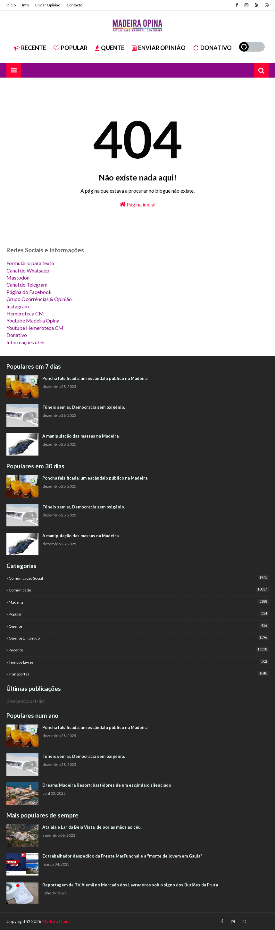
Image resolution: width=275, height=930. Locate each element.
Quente (109, 47)
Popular (71, 47)
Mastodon (17, 277)
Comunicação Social (139, 578)
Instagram (17, 306)
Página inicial (137, 204)
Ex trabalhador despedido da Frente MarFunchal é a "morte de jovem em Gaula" (122, 856)
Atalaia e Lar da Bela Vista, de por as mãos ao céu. (92, 827)
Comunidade (139, 589)
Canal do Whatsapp (27, 270)
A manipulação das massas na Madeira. (81, 436)
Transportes (139, 673)
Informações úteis (26, 342)
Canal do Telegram (26, 284)
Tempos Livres (139, 662)
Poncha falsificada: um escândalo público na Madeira (94, 378)
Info (25, 5)
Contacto (74, 5)
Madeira (139, 602)
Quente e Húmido (139, 638)
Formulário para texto (30, 263)
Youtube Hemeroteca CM (34, 328)
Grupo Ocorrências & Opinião (39, 299)
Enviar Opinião (47, 5)
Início (11, 5)
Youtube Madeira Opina (32, 320)
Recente (30, 47)
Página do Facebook (29, 292)
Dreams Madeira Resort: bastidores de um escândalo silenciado (106, 785)
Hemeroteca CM (25, 313)
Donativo (212, 47)
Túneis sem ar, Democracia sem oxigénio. (83, 407)
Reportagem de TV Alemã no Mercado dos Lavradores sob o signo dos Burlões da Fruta (130, 884)
